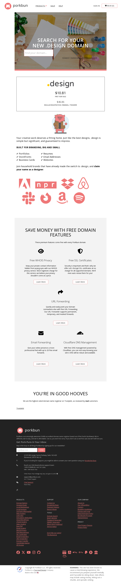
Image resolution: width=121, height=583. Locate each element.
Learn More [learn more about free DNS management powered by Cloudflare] (80, 364)
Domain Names (21, 503)
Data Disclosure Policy (85, 514)
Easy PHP (19, 526)
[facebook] (18, 553)
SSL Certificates (21, 535)
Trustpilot (20, 408)
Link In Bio (19, 516)
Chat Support (28, 482)
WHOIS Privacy (21, 530)
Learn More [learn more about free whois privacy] (41, 282)
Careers (80, 507)
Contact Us (51, 503)
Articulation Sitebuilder (24, 518)
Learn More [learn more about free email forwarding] (41, 364)
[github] (38, 553)
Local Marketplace (22, 507)
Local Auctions (21, 509)
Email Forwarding (22, 537)
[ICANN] (19, 569)
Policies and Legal (84, 511)
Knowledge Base (90, 461)
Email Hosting (21, 528)
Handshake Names (23, 543)
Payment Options (53, 507)
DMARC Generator (53, 522)
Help (61, 6)
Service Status (52, 527)
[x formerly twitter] (23, 553)
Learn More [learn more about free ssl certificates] (80, 282)
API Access (20, 545)
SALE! (53, 6)
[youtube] (29, 553)
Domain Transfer (22, 541)
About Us (81, 503)
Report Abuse (52, 509)
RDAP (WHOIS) (52, 518)
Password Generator (54, 520)
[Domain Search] (38, 52)
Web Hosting (20, 514)
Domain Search (52, 516)
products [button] (41, 6)
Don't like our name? (54, 533)
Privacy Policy (82, 527)
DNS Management (22, 532)
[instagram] (33, 553)
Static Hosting (21, 524)
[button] (57, 473)
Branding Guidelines (85, 509)
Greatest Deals (21, 505)
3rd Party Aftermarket (24, 511)
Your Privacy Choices (85, 525)
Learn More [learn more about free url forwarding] (60, 323)
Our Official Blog (83, 505)
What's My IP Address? (55, 524)
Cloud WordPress (22, 520)
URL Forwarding (21, 539)
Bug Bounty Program (85, 516)
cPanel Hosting (21, 522)
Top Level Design (40, 570)
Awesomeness (83, 518)
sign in (96, 6)
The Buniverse (52, 535)
